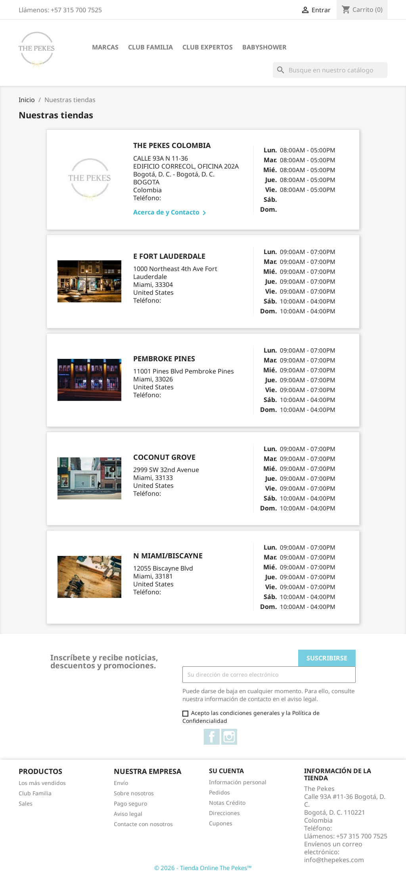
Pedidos (219, 792)
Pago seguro (130, 803)
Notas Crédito (227, 802)
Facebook (212, 737)
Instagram (229, 737)
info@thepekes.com (334, 859)
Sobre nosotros (134, 793)
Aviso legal (128, 813)
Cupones (220, 823)
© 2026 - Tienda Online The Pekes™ (203, 868)
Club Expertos (207, 47)
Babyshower (264, 47)
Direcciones (224, 813)
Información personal (237, 782)
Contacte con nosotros (143, 824)
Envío (121, 783)
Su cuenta (226, 770)
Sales (26, 803)
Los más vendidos (42, 783)
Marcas (105, 47)
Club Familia (150, 47)
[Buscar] (330, 70)
